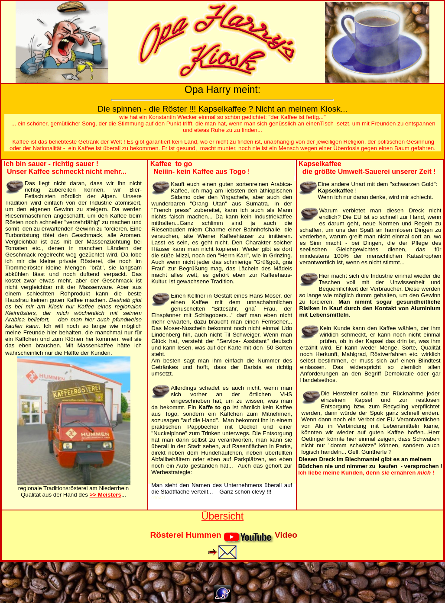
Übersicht (222, 516)
